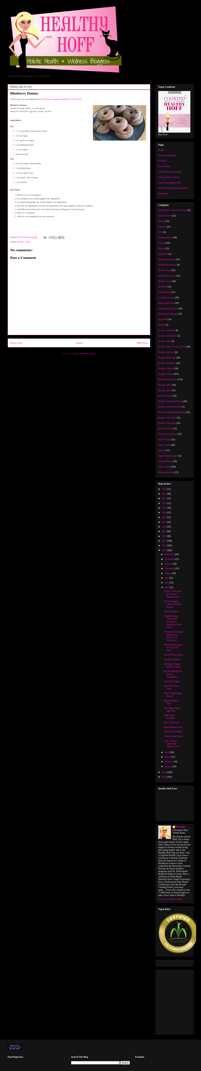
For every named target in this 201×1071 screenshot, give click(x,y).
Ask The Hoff (164, 215)
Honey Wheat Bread (173, 655)
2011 (164, 777)
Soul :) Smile (164, 445)
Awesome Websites (167, 155)
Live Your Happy (172, 681)
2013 (164, 550)
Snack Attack (164, 439)
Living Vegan (164, 292)
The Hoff (180, 827)
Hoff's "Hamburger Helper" (173, 694)
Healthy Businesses (167, 265)
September (170, 568)
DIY (160, 232)
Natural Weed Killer (173, 736)
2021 (164, 512)
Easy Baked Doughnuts (51, 99)
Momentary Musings (168, 314)
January (168, 766)
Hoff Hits (162, 287)
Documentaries (165, 237)
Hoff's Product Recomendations (173, 188)
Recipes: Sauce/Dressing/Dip (172, 412)
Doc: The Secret (171, 722)
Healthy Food (164, 270)
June (167, 582)
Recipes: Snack (23, 241)
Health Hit (163, 254)
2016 (164, 536)
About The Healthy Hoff (169, 183)
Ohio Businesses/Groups (169, 172)
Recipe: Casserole (166, 330)
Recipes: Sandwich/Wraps (170, 401)
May (167, 587)
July (167, 578)
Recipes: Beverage (167, 357)
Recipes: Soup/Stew (167, 434)
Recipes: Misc (165, 385)
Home (79, 342)
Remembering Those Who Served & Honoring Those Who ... (173, 621)
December (170, 554)
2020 (164, 517)
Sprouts (161, 450)
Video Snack (164, 467)
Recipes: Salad (165, 395)
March (168, 757)
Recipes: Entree (165, 374)
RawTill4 (162, 319)
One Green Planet (73, 99)
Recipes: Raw (164, 390)
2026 (164, 489)
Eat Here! (162, 161)
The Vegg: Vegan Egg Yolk (172, 709)
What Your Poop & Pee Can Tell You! (173, 648)
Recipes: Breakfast (167, 363)
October (169, 564)
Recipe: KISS (164, 341)
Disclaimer (163, 193)
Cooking (162, 226)
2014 (164, 545)
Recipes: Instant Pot (167, 379)
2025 (164, 493)
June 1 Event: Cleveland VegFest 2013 (171, 744)
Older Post (141, 342)
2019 (164, 522)
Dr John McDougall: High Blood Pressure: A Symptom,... (173, 636)
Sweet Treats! (164, 166)
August (168, 573)
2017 (164, 531)
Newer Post (16, 342)
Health (161, 248)
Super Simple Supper (168, 456)
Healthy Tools (164, 281)
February (169, 761)
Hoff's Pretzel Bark (173, 731)
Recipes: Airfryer (166, 352)
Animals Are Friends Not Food (172, 210)
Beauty (161, 221)
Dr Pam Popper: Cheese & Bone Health (172, 604)
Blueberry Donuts (172, 659)
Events (161, 243)
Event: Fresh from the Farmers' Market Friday (172, 594)
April (167, 752)
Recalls (161, 325)
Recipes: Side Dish (167, 417)
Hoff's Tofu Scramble (169, 716)
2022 (164, 508)
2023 (164, 503)
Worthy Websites (166, 472)
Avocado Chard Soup (171, 687)
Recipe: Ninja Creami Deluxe (172, 346)
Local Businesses (166, 297)
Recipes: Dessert (166, 368)
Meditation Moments (168, 308)
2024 (164, 498)
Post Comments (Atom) (84, 353)
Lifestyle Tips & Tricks (169, 177)
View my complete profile (170, 899)
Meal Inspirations (166, 303)
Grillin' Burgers (171, 611)
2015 (164, 541)
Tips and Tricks (165, 461)
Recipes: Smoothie (167, 423)
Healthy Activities (166, 259)
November (170, 559)
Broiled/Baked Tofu (173, 727)
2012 (164, 772)
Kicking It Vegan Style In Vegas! (172, 665)
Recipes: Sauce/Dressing (169, 406)
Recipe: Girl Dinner (167, 336)
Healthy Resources (167, 276)
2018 (164, 526)
